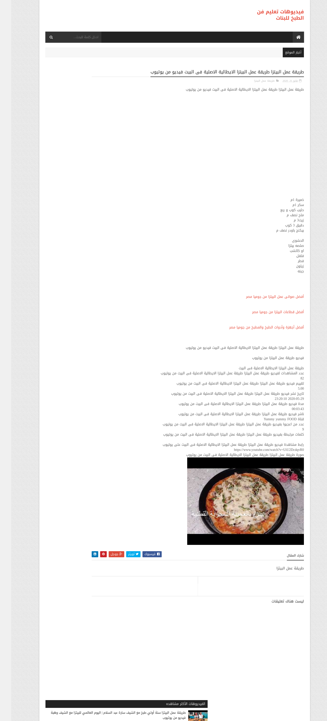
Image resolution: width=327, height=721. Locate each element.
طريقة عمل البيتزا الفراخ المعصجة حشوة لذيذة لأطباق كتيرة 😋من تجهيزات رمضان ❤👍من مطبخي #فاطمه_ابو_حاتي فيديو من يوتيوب (78, 354)
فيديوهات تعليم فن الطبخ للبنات (269, 15)
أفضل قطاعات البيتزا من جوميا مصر (267, 312)
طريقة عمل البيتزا (253, 80)
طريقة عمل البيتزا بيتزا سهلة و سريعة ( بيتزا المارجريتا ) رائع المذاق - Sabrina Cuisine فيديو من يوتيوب (62, 388)
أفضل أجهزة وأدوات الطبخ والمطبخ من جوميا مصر (255, 327)
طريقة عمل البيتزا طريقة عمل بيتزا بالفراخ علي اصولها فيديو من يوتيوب (64, 200)
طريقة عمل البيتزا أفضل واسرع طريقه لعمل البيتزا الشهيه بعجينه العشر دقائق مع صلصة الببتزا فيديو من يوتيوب (62, 232)
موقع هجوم (217, 715)
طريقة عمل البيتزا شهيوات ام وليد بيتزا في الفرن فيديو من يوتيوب (63, 293)
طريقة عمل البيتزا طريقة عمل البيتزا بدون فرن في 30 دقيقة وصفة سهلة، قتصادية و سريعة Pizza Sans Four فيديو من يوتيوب (73, 168)
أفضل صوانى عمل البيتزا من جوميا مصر (264, 296)
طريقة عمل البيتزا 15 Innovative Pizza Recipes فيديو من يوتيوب (64, 322)
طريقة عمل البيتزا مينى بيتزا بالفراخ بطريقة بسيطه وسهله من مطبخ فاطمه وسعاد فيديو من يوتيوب (62, 264)
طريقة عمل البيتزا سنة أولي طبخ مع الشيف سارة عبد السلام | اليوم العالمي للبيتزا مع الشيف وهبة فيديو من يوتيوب (62, 98)
